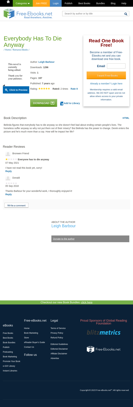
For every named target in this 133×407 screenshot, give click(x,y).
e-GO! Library (9, 366)
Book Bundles (9, 342)
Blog (113, 3)
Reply (8, 171)
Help (123, 3)
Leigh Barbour (46, 62)
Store (26, 338)
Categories (23, 3)
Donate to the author (64, 238)
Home (26, 328)
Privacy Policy (57, 333)
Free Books (8, 333)
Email (101, 66)
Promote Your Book (11, 361)
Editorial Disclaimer (59, 349)
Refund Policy (57, 338)
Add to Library (70, 103)
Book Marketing (10, 356)
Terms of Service (58, 328)
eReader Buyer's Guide (34, 342)
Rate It (74, 88)
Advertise (55, 358)
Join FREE (41, 3)
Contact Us (29, 347)
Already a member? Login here (106, 83)
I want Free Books (107, 75)
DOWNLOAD (43, 103)
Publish (68, 3)
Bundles (100, 3)
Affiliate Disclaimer (59, 353)
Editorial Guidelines (59, 344)
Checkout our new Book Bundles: (67, 302)
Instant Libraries (10, 371)
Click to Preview (18, 90)
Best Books (84, 3)
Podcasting (8, 352)
